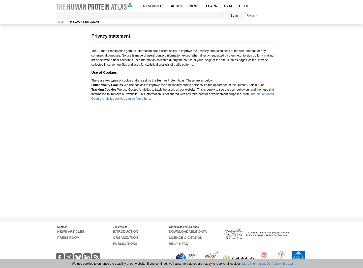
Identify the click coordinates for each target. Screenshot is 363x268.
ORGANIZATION (125, 237)
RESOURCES (154, 6)
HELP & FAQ (179, 244)
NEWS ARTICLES (70, 231)
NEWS (194, 6)
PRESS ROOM (68, 237)
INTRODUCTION (125, 231)
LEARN (212, 6)
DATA (228, 6)
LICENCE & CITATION (185, 237)
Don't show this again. (281, 263)
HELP (243, 6)
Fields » (252, 15)
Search (235, 15)
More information (253, 263)
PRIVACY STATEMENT (84, 21)
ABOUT (177, 6)
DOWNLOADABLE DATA (188, 231)
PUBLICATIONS (125, 244)
